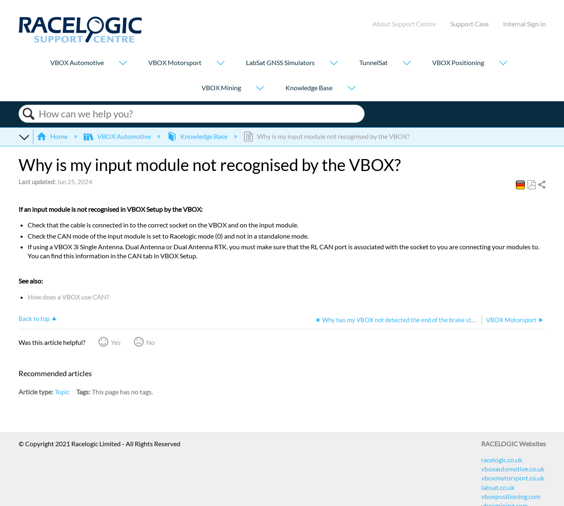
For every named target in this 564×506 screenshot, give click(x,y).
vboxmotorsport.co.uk (512, 478)
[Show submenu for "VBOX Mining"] (260, 89)
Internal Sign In (524, 24)
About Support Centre (404, 24)
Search (29, 114)
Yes (116, 342)
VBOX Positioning (458, 62)
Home (53, 136)
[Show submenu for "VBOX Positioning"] (503, 64)
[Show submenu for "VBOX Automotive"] (122, 64)
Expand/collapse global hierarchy (24, 136)
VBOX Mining (221, 87)
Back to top (34, 318)
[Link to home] (80, 40)
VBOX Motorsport (174, 62)
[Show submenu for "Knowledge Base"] (351, 89)
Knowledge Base (309, 87)
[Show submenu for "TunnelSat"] (406, 64)
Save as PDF (531, 185)
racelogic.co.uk (501, 460)
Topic (62, 392)
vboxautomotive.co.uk (512, 469)
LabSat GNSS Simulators (280, 62)
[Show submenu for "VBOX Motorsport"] (220, 64)
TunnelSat (373, 62)
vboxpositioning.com (511, 496)
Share (541, 185)
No (150, 342)
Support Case (469, 24)
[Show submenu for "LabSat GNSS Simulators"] (333, 64)
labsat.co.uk (498, 487)
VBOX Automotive (77, 62)
